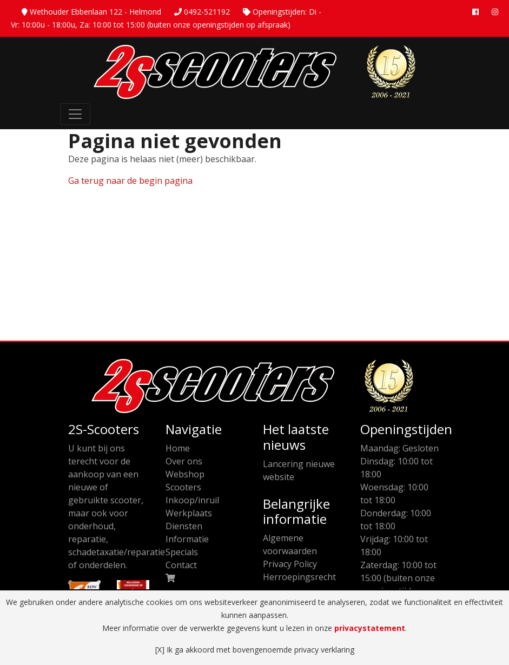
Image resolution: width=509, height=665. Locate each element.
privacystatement (369, 628)
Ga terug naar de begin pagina (130, 181)
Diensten (184, 526)
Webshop (185, 474)
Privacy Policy (290, 564)
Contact (181, 565)
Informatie (187, 539)
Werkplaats (189, 513)
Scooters (183, 487)
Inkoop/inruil (192, 500)
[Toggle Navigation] (75, 114)
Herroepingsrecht (299, 577)
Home (178, 448)
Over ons (184, 461)
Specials (182, 552)
